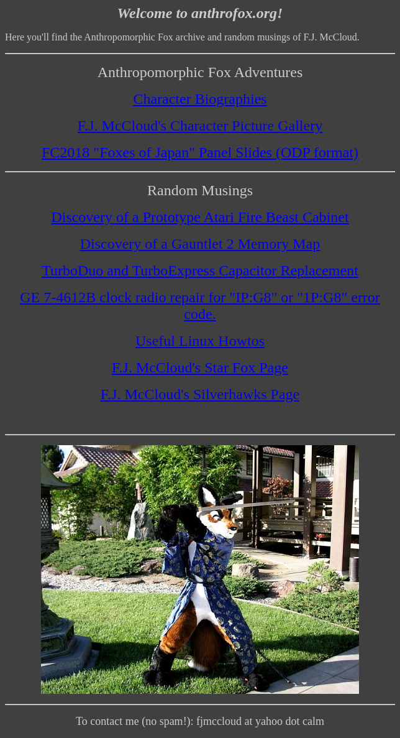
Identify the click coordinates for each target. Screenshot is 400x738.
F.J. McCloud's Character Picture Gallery (200, 126)
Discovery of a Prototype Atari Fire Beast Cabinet (199, 217)
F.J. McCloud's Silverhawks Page (200, 394)
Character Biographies (199, 99)
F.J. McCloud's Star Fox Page (200, 367)
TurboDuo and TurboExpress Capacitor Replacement (200, 270)
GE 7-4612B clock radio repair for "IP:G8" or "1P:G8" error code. (200, 305)
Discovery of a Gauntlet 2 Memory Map (200, 244)
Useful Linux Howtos (200, 341)
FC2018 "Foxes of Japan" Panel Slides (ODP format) (200, 152)
